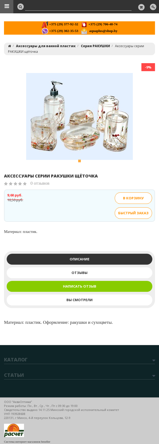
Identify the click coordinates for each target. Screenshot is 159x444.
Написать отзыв (79, 286)
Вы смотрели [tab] (79, 299)
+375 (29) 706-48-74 (99, 24)
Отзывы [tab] (79, 272)
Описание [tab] (79, 259)
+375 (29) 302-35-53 (60, 31)
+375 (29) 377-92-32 (60, 24)
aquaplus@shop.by (99, 31)
